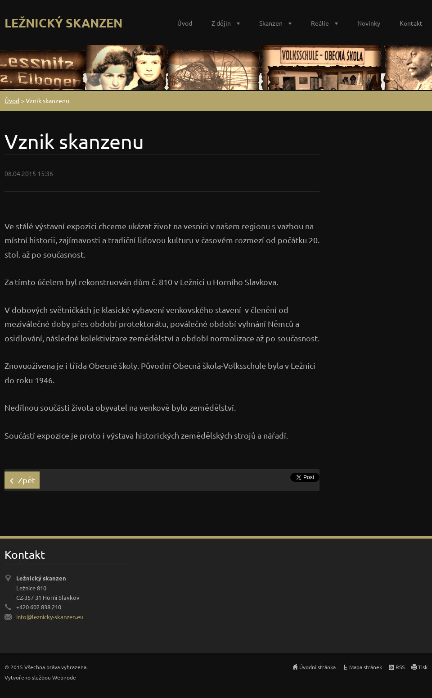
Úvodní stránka (317, 667)
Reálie (320, 23)
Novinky (368, 23)
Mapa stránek (365, 667)
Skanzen (271, 23)
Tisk (423, 667)
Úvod (184, 23)
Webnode (64, 677)
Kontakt (411, 23)
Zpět (26, 480)
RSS (400, 667)
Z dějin (221, 23)
